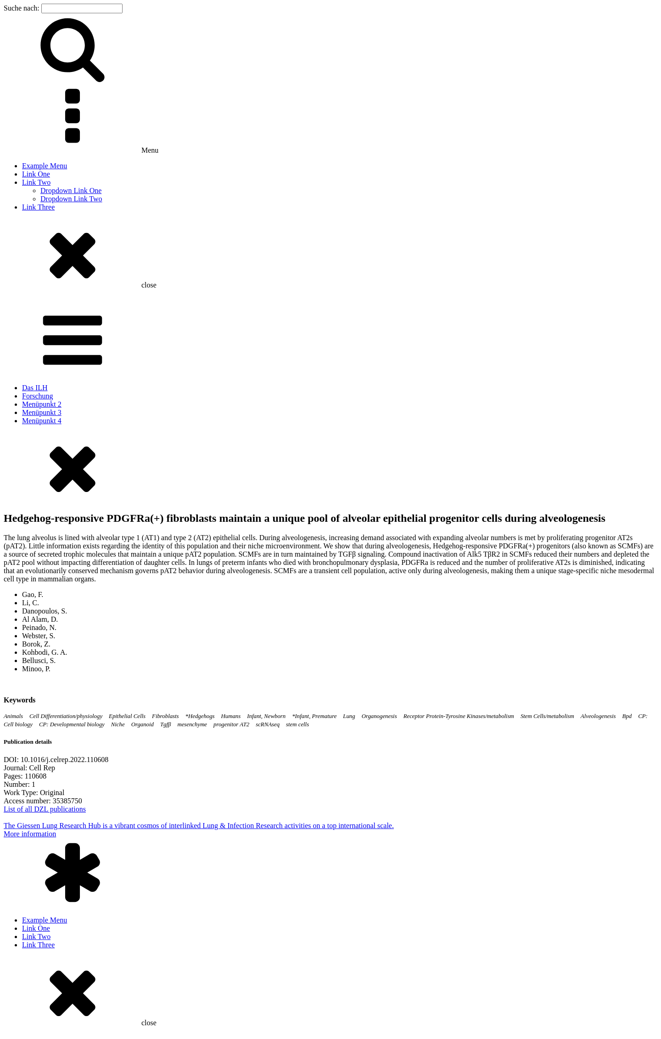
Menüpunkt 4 (42, 421)
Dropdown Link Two (71, 199)
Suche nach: (21, 8)
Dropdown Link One (70, 190)
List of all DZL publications (45, 809)
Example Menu (44, 166)
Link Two (36, 182)
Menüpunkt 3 (42, 412)
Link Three (38, 207)
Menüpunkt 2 (42, 404)
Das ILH (35, 388)
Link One (36, 174)
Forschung (37, 396)
